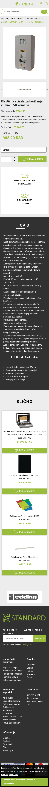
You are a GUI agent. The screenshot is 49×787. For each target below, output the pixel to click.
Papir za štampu (10, 667)
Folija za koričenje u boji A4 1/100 (24, 516)
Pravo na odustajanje (12, 723)
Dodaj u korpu (32, 159)
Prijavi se (40, 638)
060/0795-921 (33, 695)
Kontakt (6, 741)
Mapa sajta (8, 750)
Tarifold (30, 671)
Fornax (30, 677)
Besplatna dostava (11, 701)
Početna (4, 19)
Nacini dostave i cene (12, 716)
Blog (5, 747)
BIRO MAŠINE (29, 19)
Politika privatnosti (11, 704)
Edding (30, 668)
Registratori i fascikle (12, 674)
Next (47, 89)
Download (7, 744)
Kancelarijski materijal (12, 670)
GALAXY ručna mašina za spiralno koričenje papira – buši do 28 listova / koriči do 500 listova (24, 433)
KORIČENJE (39, 19)
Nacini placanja (9, 719)
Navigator (31, 674)
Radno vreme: (33, 698)
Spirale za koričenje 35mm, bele (24, 557)
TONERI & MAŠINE (16, 19)
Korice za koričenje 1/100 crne (24, 475)
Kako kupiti (8, 698)
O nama (6, 738)
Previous (2, 89)
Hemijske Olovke (10, 677)
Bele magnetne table (12, 680)
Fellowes (31, 664)
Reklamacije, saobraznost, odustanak (9, 710)
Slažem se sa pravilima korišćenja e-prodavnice (20, 782)
